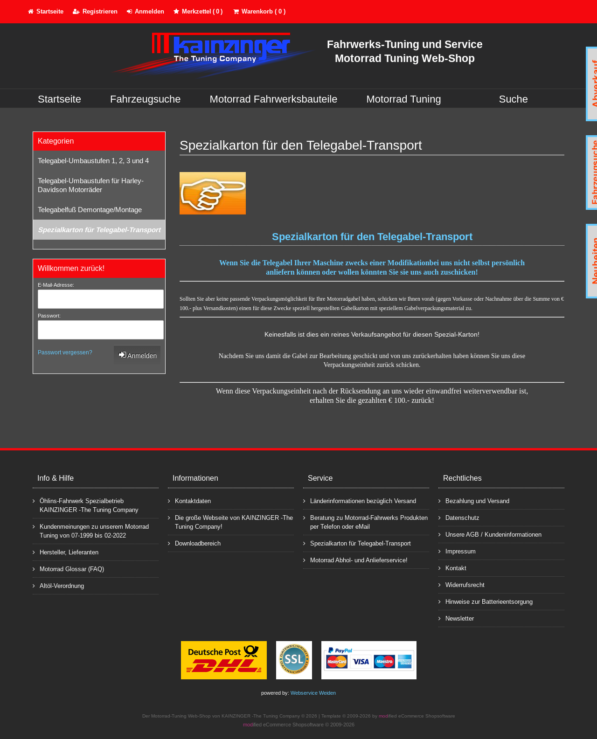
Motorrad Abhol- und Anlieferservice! (355, 560)
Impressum (457, 551)
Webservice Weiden (313, 693)
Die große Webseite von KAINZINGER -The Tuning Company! (230, 521)
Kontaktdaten (189, 500)
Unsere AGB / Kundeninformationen (489, 534)
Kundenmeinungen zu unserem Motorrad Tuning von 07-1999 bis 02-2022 (91, 530)
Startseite (59, 99)
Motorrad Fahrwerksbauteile (274, 99)
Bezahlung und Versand (473, 500)
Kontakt (452, 568)
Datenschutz (458, 517)
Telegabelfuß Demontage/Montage (90, 210)
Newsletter (456, 618)
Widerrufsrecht (461, 584)
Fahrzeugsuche (145, 99)
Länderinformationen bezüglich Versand (359, 500)
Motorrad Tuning (404, 99)
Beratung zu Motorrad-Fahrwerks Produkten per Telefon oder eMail (365, 521)
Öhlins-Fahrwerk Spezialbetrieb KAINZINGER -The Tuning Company (86, 505)
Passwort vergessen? (65, 352)
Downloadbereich (194, 543)
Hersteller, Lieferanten (65, 552)
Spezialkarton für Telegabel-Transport (99, 230)
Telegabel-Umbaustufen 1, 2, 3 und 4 (93, 161)
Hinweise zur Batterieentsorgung (485, 601)
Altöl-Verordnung (58, 585)
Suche (513, 99)
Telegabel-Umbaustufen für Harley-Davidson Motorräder (91, 185)
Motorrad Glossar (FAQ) (68, 569)
